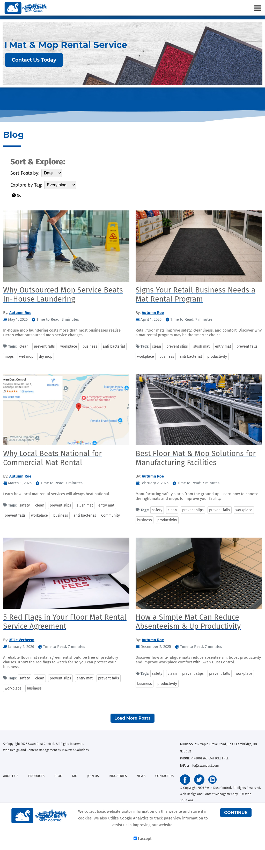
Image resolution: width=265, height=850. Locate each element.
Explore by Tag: (26, 185)
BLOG (58, 776)
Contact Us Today (34, 60)
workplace (68, 346)
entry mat (223, 346)
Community (110, 515)
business (90, 346)
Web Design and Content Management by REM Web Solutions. (46, 750)
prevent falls (44, 346)
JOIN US (93, 776)
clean (23, 346)
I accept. (143, 838)
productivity (217, 356)
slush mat (201, 346)
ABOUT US (10, 776)
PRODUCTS (36, 776)
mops (9, 356)
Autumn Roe (20, 312)
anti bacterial (114, 346)
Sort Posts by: (24, 173)
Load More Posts (132, 718)
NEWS (141, 776)
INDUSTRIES (118, 776)
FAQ (74, 776)
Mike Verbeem (21, 640)
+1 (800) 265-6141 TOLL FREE (210, 758)
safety (24, 505)
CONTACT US (164, 776)
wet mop (26, 356)
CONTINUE (236, 812)
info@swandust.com (204, 765)
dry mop (45, 356)
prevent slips (177, 346)
